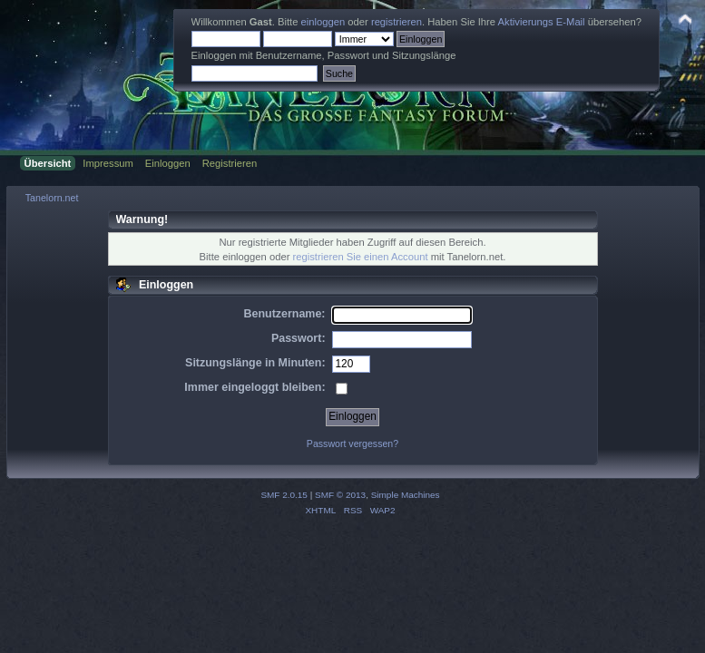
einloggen (323, 21)
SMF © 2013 (340, 495)
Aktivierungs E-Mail (541, 21)
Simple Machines (405, 495)
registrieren (396, 21)
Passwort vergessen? (352, 443)
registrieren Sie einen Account (360, 256)
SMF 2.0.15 (284, 495)
